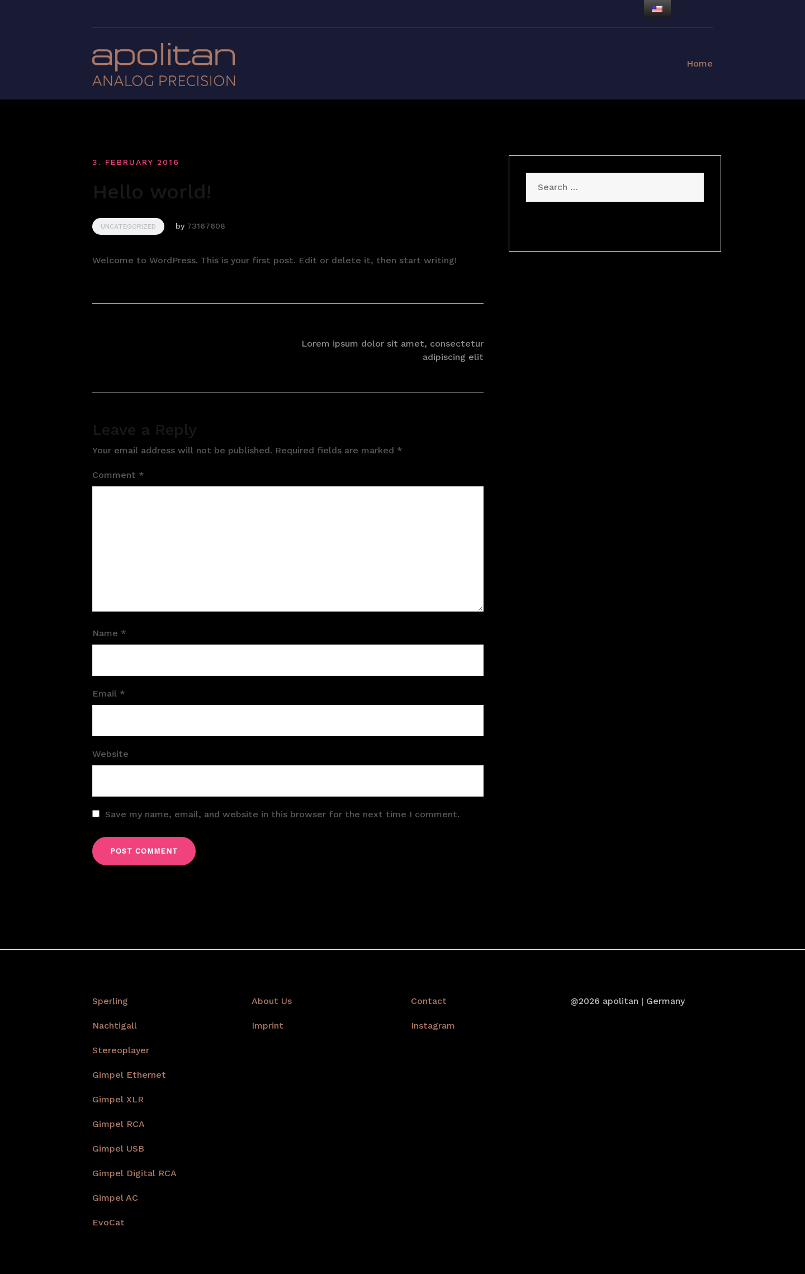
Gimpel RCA (118, 1124)
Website (110, 754)
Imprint (267, 1025)
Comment (118, 475)
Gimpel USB (118, 1148)
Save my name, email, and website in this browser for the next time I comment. (282, 814)
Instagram (433, 1025)
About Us (272, 1001)
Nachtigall (114, 1025)
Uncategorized (128, 226)
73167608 (206, 225)
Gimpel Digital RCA (134, 1173)
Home (699, 63)
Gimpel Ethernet (129, 1074)
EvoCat (108, 1222)
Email (108, 693)
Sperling (110, 1001)
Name (109, 633)
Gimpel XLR (118, 1099)
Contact (429, 1001)
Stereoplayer (120, 1050)
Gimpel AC (115, 1197)
